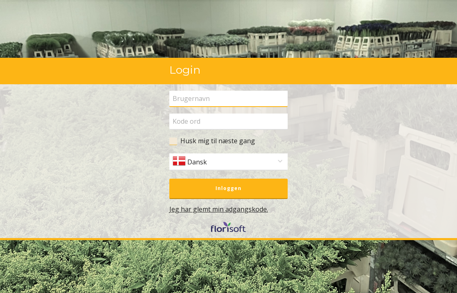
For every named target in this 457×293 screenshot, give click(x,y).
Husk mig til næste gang (217, 140)
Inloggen (228, 188)
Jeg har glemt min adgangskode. (218, 209)
